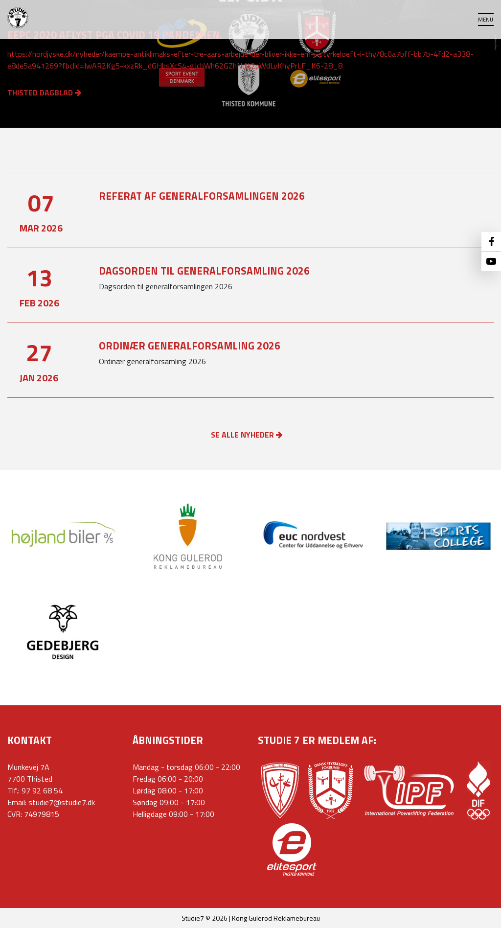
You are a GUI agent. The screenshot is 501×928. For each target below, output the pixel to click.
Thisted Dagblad (44, 92)
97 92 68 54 (42, 790)
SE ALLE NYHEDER (247, 435)
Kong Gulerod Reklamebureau (276, 918)
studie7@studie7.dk (61, 802)
